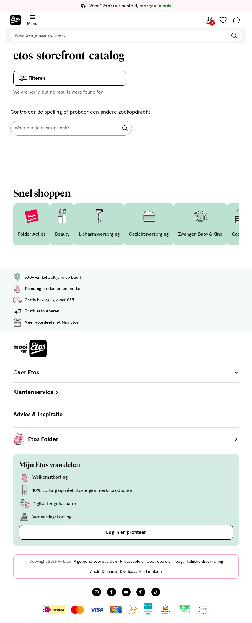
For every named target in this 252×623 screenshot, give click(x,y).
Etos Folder (133, 439)
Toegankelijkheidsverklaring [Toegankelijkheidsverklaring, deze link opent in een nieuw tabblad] (198, 562)
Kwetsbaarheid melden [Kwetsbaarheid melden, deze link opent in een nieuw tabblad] (141, 572)
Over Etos (126, 373)
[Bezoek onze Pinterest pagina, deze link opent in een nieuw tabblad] (140, 592)
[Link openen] (148, 609)
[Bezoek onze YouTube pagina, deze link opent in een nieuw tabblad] (126, 592)
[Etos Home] (15, 20)
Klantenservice (36, 392)
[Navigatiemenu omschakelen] (32, 17)
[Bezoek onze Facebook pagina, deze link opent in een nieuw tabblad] (111, 592)
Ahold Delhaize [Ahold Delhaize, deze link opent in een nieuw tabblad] (103, 572)
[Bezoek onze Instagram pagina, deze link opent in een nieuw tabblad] (96, 592)
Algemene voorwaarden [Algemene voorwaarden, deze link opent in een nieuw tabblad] (95, 562)
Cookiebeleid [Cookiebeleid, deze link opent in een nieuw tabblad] (159, 562)
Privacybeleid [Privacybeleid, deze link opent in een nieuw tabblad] (132, 562)
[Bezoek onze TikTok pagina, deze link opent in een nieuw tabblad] (155, 592)
